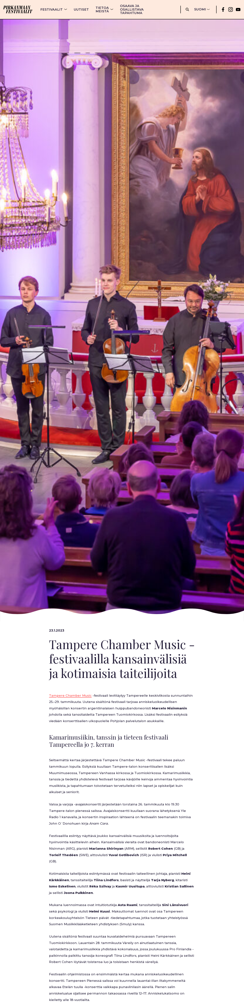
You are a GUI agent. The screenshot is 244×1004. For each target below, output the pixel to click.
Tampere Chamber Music (70, 695)
